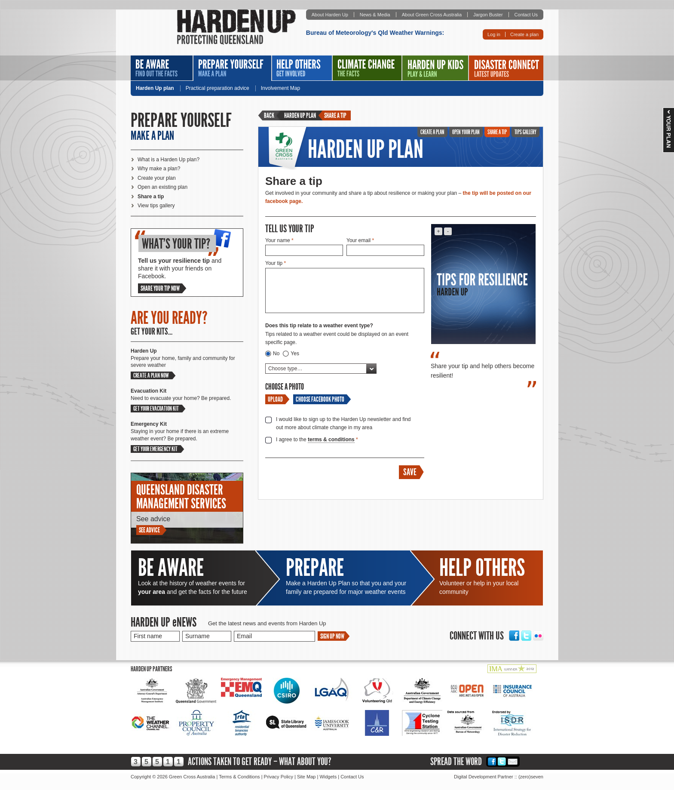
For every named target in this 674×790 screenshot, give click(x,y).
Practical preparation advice (217, 88)
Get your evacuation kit (156, 408)
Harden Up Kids (435, 67)
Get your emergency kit (155, 449)
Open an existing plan (162, 187)
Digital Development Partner (483, 776)
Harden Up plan (155, 88)
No (276, 353)
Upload (275, 399)
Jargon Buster (487, 14)
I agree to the (317, 439)
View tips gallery (156, 206)
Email (513, 761)
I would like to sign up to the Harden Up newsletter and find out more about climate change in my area (343, 423)
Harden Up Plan (365, 149)
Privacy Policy (278, 776)
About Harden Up (330, 14)
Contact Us (526, 14)
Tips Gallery (525, 132)
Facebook (514, 635)
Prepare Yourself (232, 68)
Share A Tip (497, 132)
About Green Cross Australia (432, 14)
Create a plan (524, 34)
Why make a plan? (159, 169)
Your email (360, 240)
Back (269, 115)
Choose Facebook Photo (320, 399)
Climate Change (367, 67)
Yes (295, 353)
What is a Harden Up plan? (168, 160)
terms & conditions (331, 439)
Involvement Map (280, 88)
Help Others (302, 67)
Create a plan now (151, 375)
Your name (279, 240)
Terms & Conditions (239, 776)
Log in (493, 34)
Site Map (306, 776)
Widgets (328, 776)
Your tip (275, 263)
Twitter (526, 635)
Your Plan (668, 130)
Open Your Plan (466, 132)
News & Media (375, 14)
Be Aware (162, 67)
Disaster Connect (506, 67)
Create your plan (157, 178)
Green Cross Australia (287, 148)
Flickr (538, 635)
